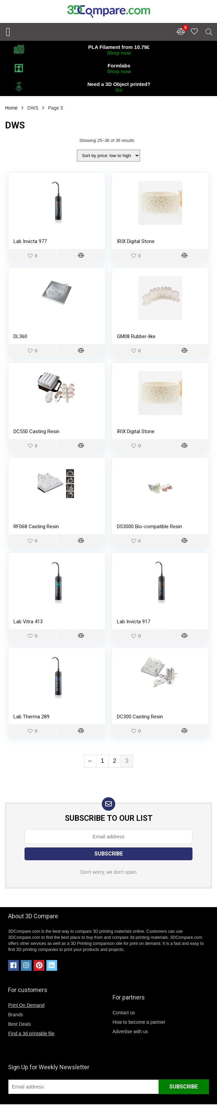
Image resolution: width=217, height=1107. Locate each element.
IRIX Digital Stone (136, 241)
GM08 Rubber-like (136, 336)
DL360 (20, 336)
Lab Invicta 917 (133, 622)
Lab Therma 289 (31, 717)
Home (11, 108)
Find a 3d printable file (31, 1033)
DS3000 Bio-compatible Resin (149, 526)
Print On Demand (26, 1005)
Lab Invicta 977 (30, 241)
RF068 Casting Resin (36, 526)
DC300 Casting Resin (140, 717)
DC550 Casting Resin (36, 431)
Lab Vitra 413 (28, 622)
